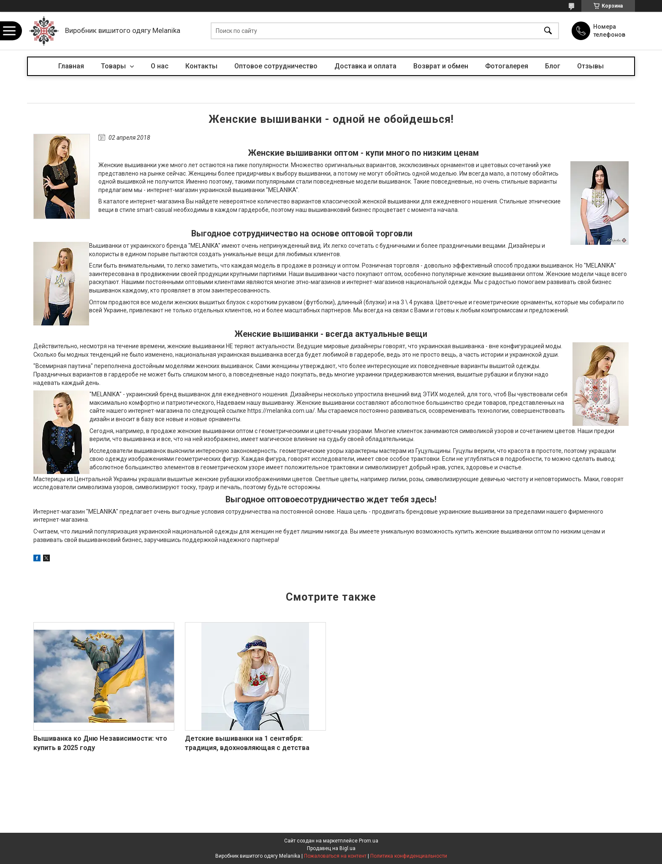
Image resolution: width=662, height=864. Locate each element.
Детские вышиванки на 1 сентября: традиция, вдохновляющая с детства (247, 743)
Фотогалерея (506, 66)
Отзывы (590, 66)
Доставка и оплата (365, 66)
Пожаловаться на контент (335, 856)
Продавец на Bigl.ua (331, 848)
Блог (552, 66)
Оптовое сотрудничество (275, 66)
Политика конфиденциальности (408, 856)
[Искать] (548, 31)
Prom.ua (368, 841)
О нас (159, 66)
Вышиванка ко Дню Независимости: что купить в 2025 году (100, 743)
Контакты (201, 66)
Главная (71, 66)
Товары (114, 66)
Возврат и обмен (440, 66)
